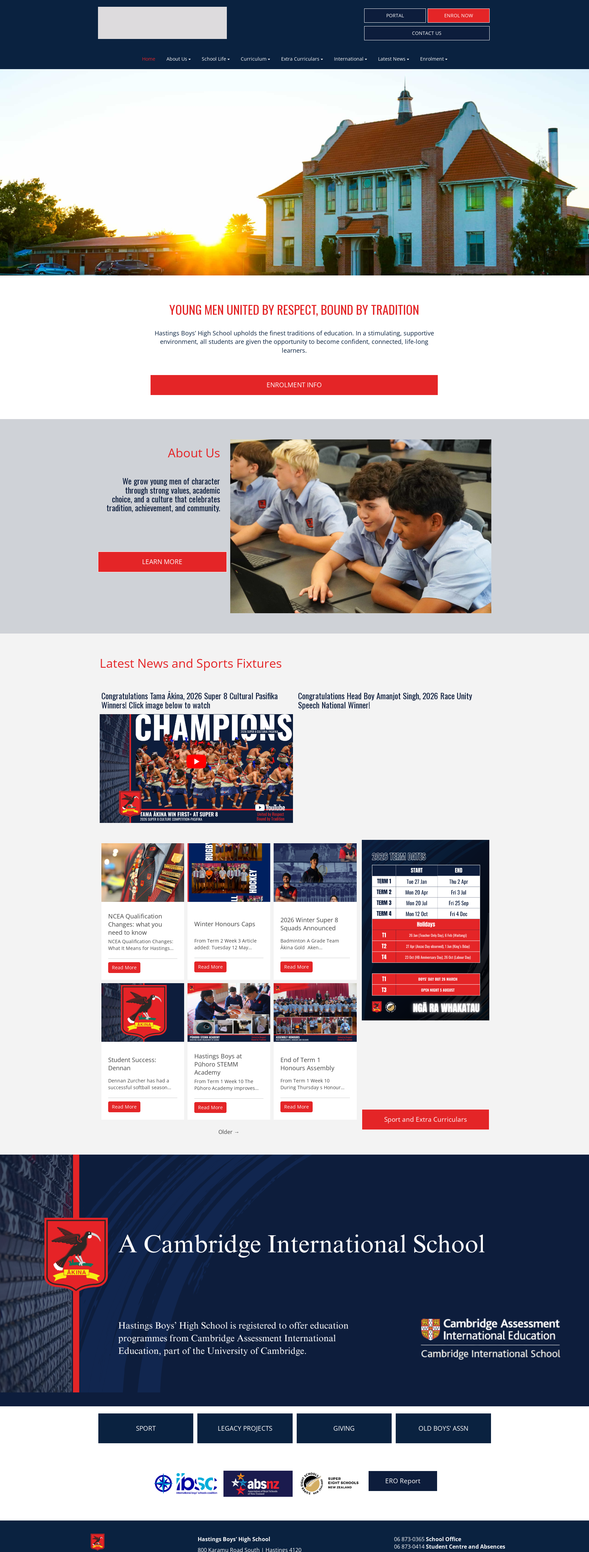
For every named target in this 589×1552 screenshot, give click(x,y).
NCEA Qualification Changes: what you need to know (135, 924)
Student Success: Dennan (132, 1064)
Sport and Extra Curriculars (425, 1119)
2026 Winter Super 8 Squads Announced (309, 924)
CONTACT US (426, 33)
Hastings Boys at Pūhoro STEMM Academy (218, 1064)
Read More (124, 967)
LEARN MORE (162, 561)
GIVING (344, 1428)
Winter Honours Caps (224, 924)
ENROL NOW (458, 15)
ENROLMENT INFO (294, 384)
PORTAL (395, 15)
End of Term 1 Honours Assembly (307, 1064)
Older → (228, 1132)
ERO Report (402, 1480)
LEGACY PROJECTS (245, 1428)
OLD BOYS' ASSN (443, 1428)
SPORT (146, 1428)
